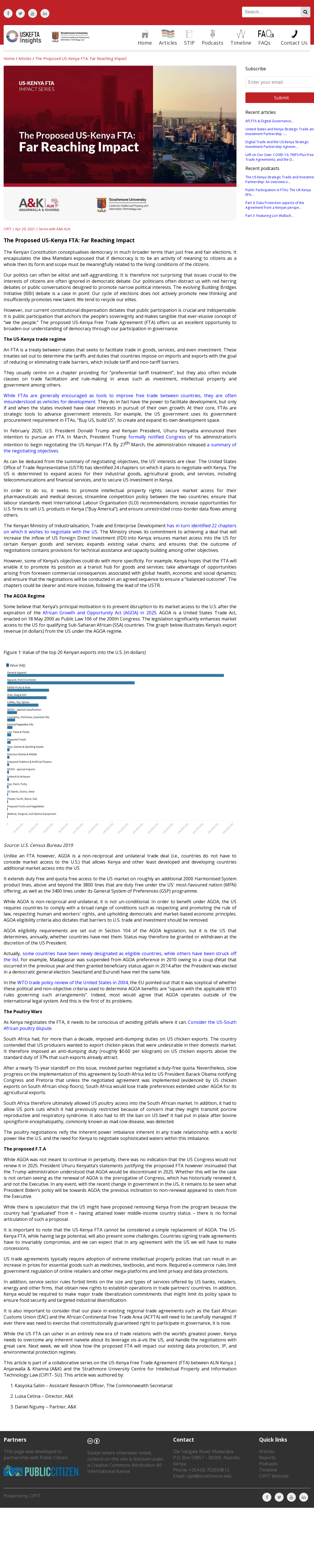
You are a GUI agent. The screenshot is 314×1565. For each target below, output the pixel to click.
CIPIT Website (274, 1476)
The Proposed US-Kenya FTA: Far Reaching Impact (81, 58)
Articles (25, 58)
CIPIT (35, 1496)
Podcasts (268, 1464)
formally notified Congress (157, 437)
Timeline (268, 1470)
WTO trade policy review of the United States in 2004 (72, 982)
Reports (267, 1457)
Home (9, 58)
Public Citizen (54, 1457)
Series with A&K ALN (54, 229)
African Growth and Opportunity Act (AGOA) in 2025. (100, 613)
